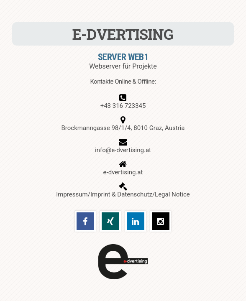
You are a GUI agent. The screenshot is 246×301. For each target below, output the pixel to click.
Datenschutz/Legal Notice (153, 194)
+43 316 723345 (123, 106)
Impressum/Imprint (83, 194)
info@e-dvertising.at (123, 150)
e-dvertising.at (123, 172)
